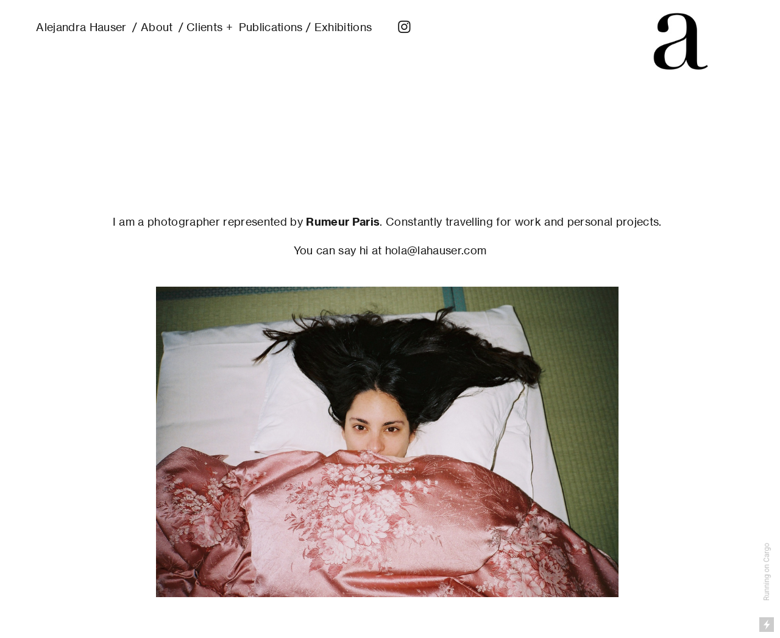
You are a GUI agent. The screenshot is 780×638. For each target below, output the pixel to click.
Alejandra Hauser (81, 27)
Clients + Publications (244, 27)
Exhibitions (343, 27)
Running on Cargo (766, 572)
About (157, 27)
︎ (404, 27)
